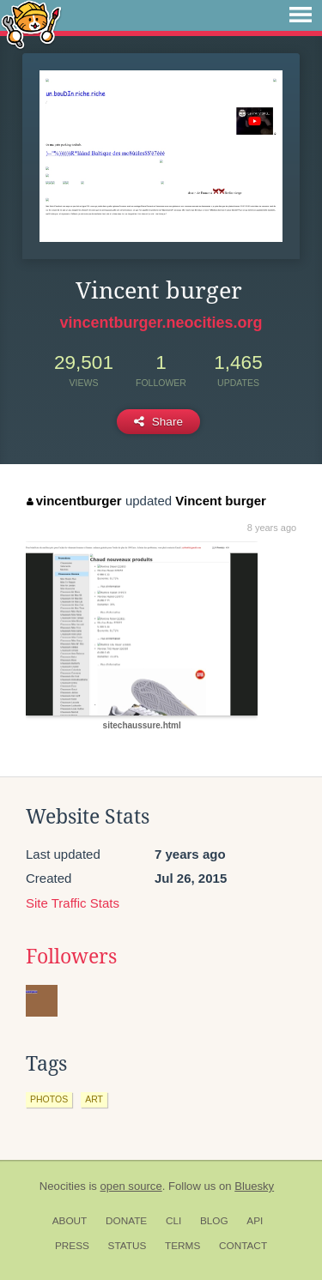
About (70, 1221)
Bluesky (254, 1186)
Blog (214, 1221)
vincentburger (74, 500)
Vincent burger (220, 500)
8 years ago (271, 527)
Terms (182, 1246)
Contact (243, 1246)
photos (49, 1099)
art (94, 1099)
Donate (126, 1221)
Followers (71, 956)
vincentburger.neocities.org (160, 322)
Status (127, 1246)
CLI (173, 1221)
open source (131, 1186)
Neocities (62, 1186)
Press (72, 1246)
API (254, 1221)
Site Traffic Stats (72, 903)
